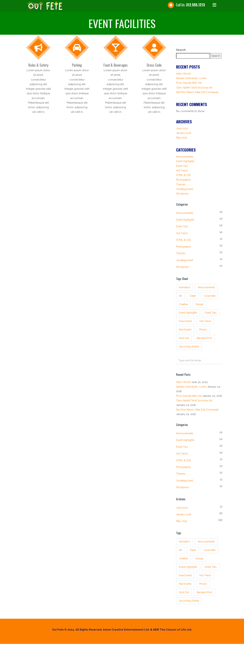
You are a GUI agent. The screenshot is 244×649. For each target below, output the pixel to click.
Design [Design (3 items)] (200, 304)
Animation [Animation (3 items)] (184, 287)
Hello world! (183, 73)
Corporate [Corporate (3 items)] (209, 295)
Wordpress (182, 193)
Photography (183, 179)
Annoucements (184, 156)
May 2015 (181, 137)
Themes (180, 184)
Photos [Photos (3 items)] (203, 329)
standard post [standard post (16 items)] (204, 338)
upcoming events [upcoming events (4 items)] (189, 346)
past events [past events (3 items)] (185, 329)
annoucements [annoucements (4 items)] (206, 287)
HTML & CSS (183, 175)
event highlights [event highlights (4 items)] (188, 312)
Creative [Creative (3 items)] (183, 304)
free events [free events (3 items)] (185, 321)
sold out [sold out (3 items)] (184, 338)
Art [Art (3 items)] (180, 295)
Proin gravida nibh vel (189, 82)
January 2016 (183, 133)
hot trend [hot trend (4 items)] (205, 321)
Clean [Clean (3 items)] (193, 295)
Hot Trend (182, 170)
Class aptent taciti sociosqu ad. (194, 87)
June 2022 (182, 128)
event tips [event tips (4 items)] (211, 312)
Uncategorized (184, 189)
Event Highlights (185, 161)
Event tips (182, 166)
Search (181, 49)
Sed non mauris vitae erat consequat (197, 92)
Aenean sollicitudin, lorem (191, 78)
